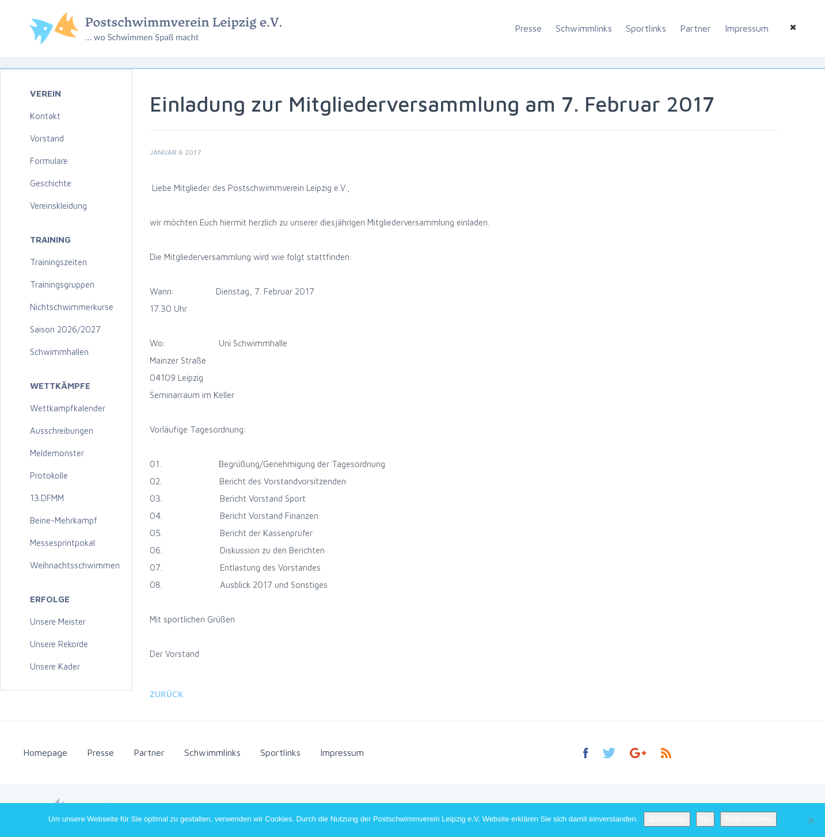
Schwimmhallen (59, 352)
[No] (810, 820)
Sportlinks (646, 28)
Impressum (747, 28)
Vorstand (47, 138)
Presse (528, 28)
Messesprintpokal (62, 543)
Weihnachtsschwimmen (75, 565)
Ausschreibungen (61, 430)
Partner (695, 28)
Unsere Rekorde (59, 644)
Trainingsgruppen (62, 284)
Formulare (49, 161)
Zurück (166, 694)
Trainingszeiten (58, 262)
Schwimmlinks (584, 28)
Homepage (45, 752)
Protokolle (49, 475)
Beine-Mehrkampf (63, 520)
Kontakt (45, 116)
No (705, 819)
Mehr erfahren (748, 819)
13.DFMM (47, 498)
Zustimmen (666, 819)
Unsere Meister (58, 621)
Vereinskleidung (58, 206)
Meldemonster (57, 453)
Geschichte (50, 183)
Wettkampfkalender (67, 408)
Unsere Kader (55, 666)
